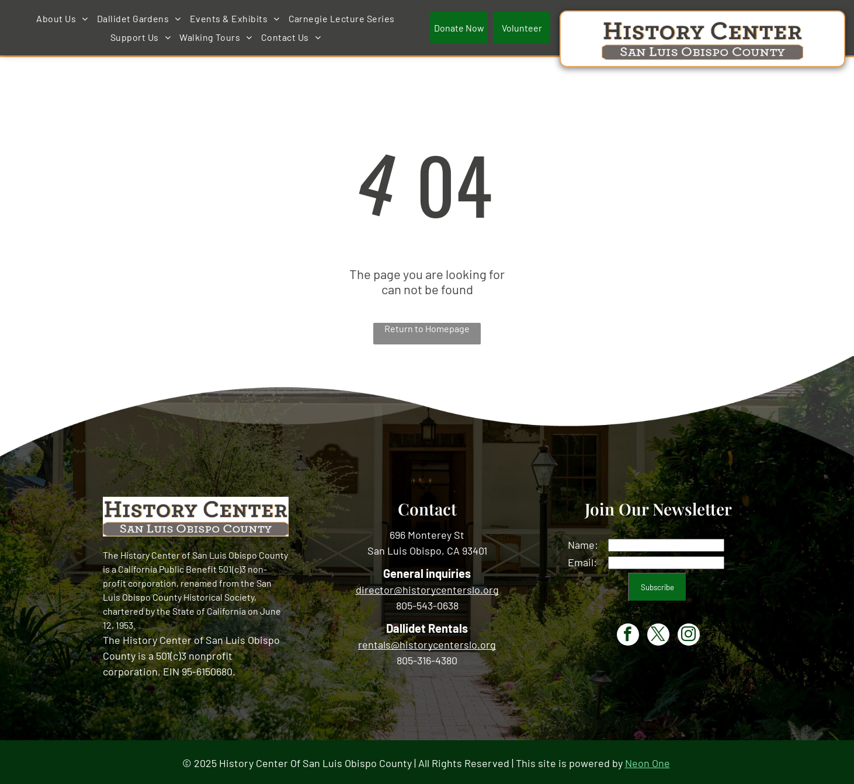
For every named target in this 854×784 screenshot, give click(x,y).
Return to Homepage (427, 326)
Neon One (647, 760)
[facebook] (628, 633)
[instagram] (689, 633)
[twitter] (658, 633)
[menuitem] (237, 17)
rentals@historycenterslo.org (427, 642)
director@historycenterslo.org (427, 587)
